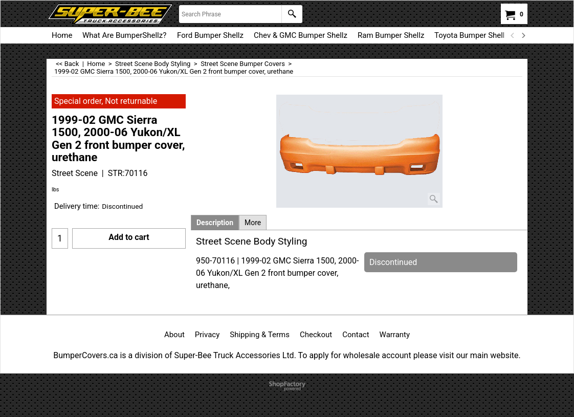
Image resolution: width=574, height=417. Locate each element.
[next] (522, 35)
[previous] (512, 35)
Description (214, 222)
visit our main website (478, 355)
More (253, 222)
